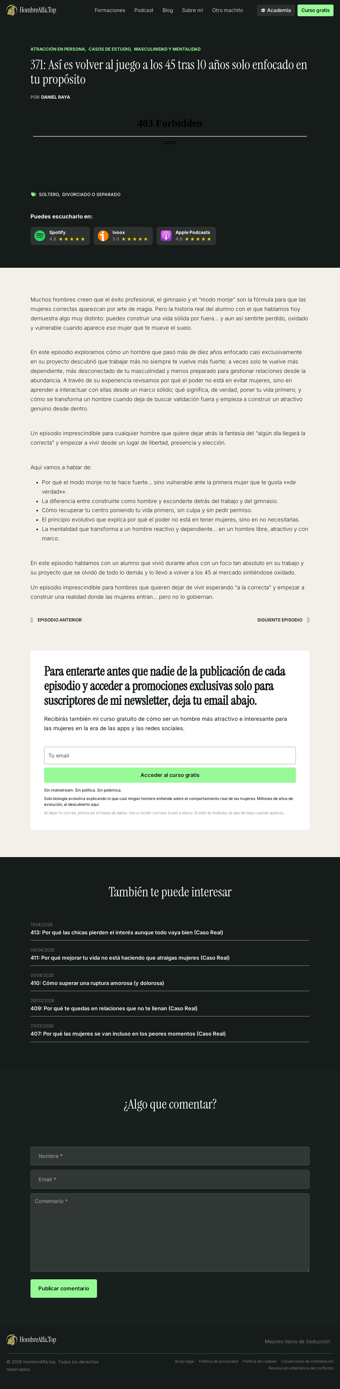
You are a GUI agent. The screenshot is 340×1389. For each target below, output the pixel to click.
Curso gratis (315, 10)
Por (50, 97)
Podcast (143, 10)
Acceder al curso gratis (170, 776)
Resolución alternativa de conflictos (301, 1374)
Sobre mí (192, 10)
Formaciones (109, 10)
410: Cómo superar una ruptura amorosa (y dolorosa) (99, 985)
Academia (275, 10)
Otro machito (227, 10)
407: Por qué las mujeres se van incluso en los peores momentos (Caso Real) (130, 1036)
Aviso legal (184, 1368)
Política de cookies (260, 1368)
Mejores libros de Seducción (300, 1348)
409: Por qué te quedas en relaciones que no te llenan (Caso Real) (116, 1010)
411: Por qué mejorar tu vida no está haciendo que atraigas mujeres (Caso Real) (133, 959)
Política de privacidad (218, 1368)
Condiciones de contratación (307, 1368)
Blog (167, 10)
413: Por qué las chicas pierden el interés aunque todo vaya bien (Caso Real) (130, 933)
